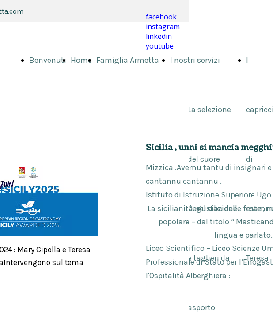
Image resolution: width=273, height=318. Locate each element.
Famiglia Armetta (127, 60)
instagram (163, 26)
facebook (161, 17)
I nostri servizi (195, 60)
